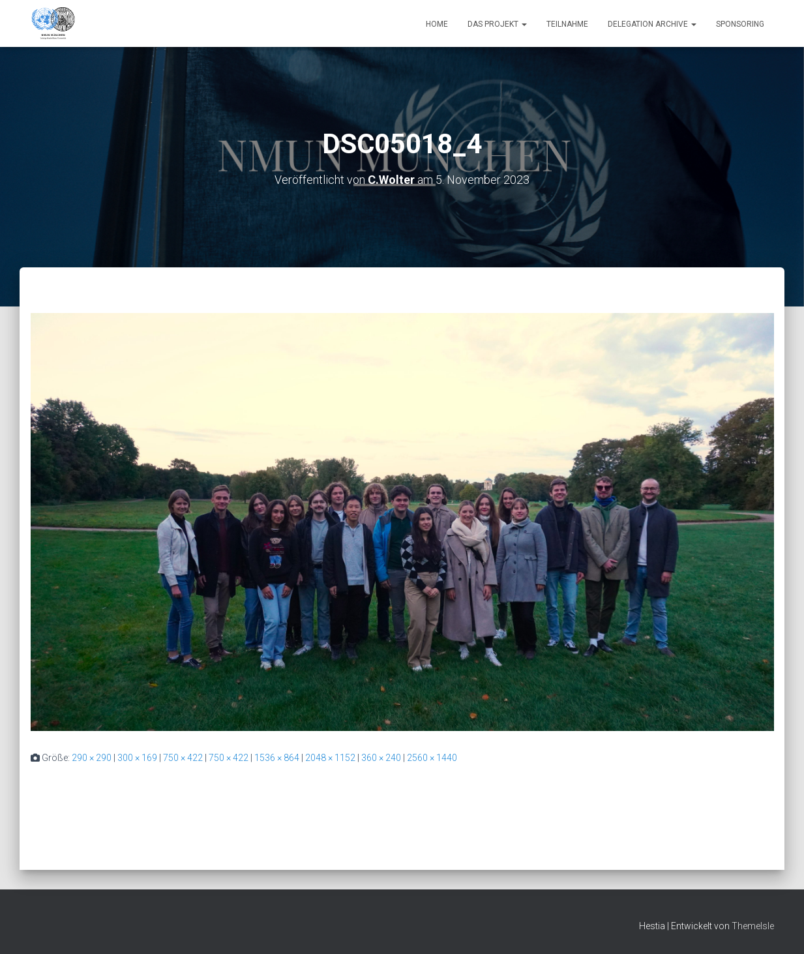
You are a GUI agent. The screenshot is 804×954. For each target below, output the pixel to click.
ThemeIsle (753, 926)
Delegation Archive (652, 24)
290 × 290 (92, 758)
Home (437, 24)
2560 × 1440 (432, 758)
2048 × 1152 (330, 758)
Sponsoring (740, 24)
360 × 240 (381, 758)
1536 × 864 (276, 758)
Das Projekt (497, 24)
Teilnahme (567, 24)
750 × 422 (183, 758)
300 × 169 (137, 758)
